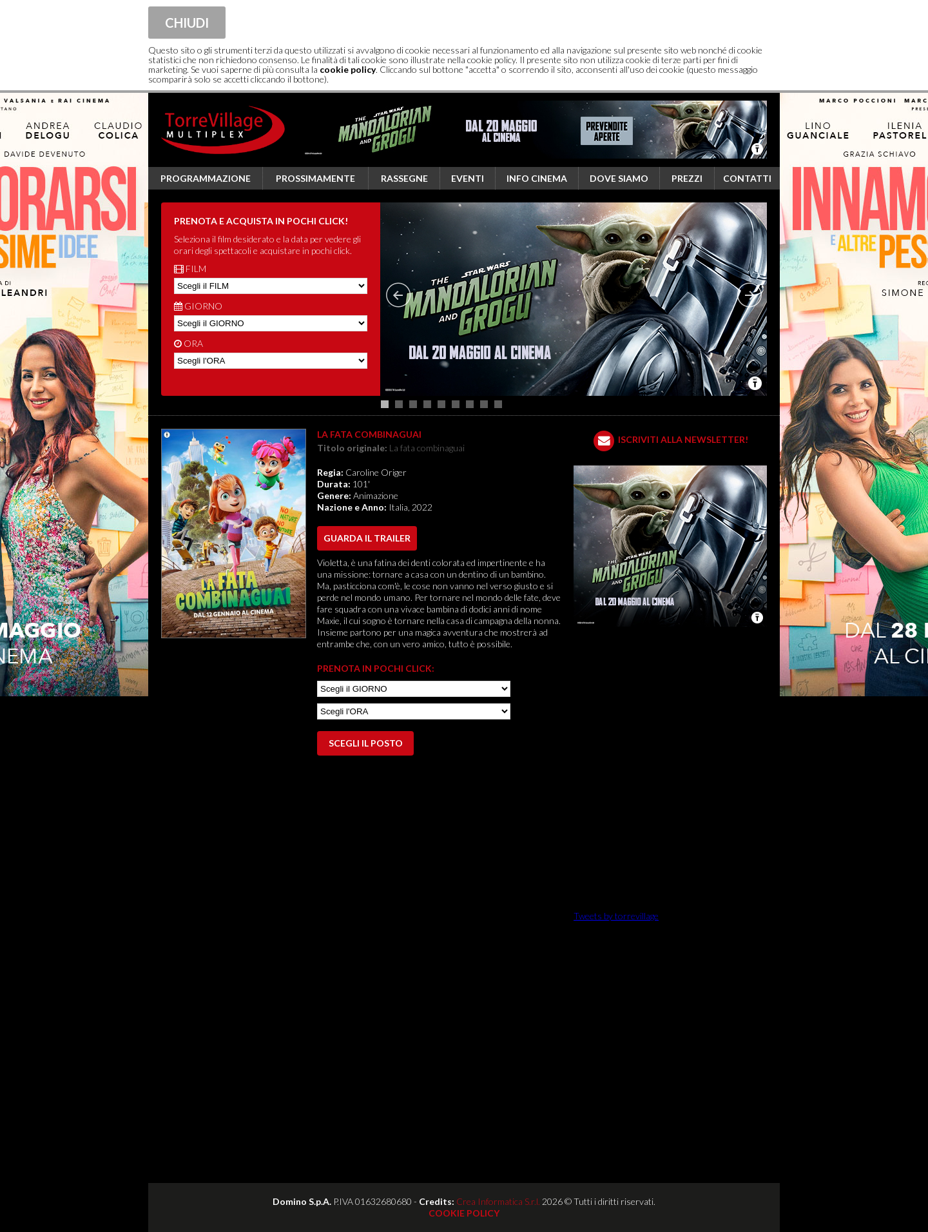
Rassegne (404, 178)
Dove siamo (619, 178)
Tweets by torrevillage (616, 915)
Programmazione (205, 178)
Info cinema (537, 178)
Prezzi (687, 178)
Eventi (467, 178)
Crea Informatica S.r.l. (498, 1201)
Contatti (747, 178)
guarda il (367, 538)
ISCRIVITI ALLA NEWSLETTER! (683, 439)
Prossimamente (315, 178)
